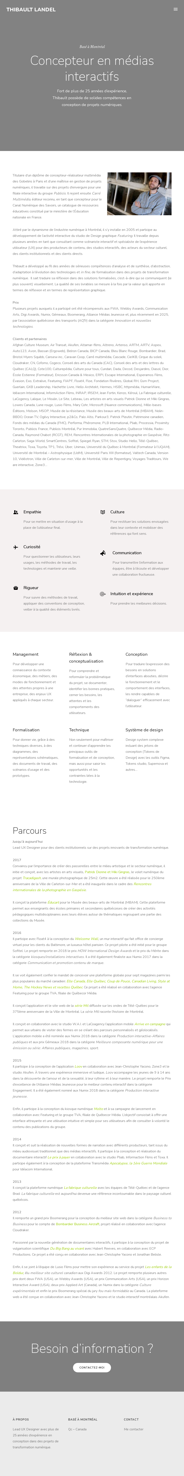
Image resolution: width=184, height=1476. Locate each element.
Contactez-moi (92, 1367)
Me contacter (133, 1429)
